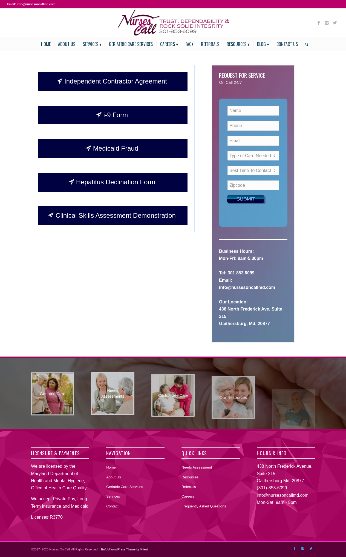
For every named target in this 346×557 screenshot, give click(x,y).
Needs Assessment (196, 467)
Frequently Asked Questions (203, 506)
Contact (112, 506)
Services (113, 496)
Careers (187, 496)
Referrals (188, 487)
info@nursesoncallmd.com (282, 495)
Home (111, 467)
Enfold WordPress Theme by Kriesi (124, 549)
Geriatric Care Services (124, 487)
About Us (113, 477)
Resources (189, 477)
